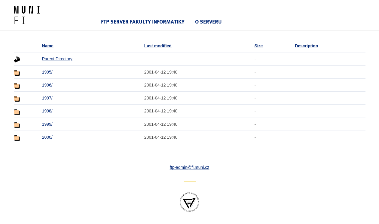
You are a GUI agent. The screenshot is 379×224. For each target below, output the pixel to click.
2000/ (47, 137)
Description (306, 45)
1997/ (47, 98)
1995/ (47, 72)
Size (258, 45)
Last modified (158, 45)
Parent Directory (57, 58)
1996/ (47, 85)
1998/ (47, 111)
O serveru (208, 21)
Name (47, 45)
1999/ (47, 124)
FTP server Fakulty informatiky (143, 21)
